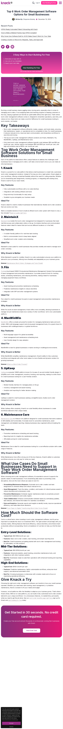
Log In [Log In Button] (38, 3)
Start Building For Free (31, 68)
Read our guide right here (18, 213)
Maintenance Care (7, 418)
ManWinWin (5, 322)
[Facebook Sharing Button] (7, 46)
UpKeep (3, 372)
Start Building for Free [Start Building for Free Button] (49, 3)
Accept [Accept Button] (11, 723)
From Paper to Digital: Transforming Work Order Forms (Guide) (27, 508)
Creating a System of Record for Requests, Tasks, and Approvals (22, 40)
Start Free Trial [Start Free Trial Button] (31, 630)
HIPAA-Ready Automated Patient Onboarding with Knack (19, 29)
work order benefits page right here (40, 598)
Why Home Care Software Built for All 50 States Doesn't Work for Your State (26, 36)
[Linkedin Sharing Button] (12, 46)
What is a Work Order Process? (17, 364)
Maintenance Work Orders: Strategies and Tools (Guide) (25, 263)
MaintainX (4, 221)
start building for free (15, 600)
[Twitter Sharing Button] (3, 46)
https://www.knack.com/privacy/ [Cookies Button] (10, 719)
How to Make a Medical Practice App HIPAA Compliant (19, 33)
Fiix (2, 271)
